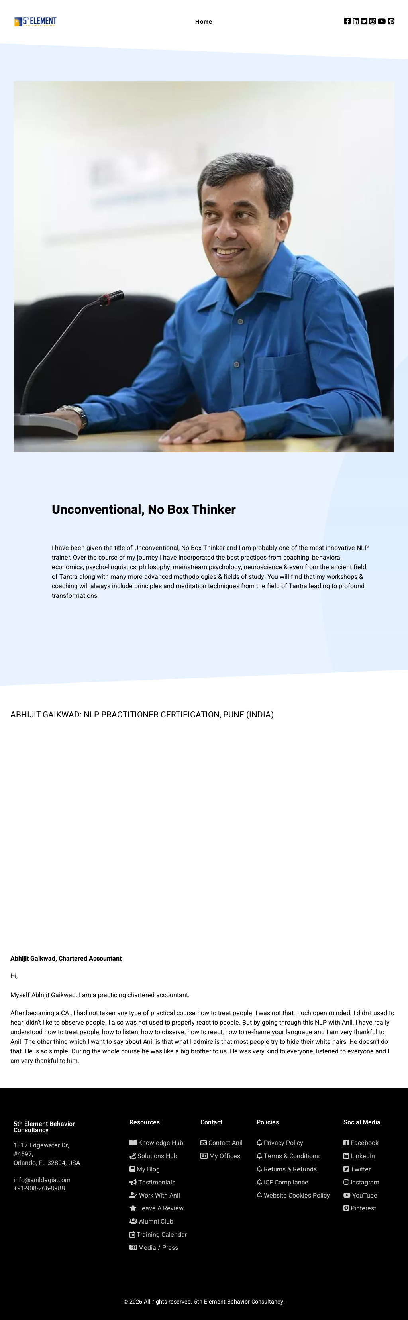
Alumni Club (156, 1221)
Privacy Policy (283, 1143)
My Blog (148, 1169)
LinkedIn (363, 1156)
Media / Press (158, 1248)
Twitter (361, 1169)
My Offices (224, 1156)
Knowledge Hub (160, 1143)
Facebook (365, 1143)
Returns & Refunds (290, 1169)
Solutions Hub (157, 1156)
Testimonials (156, 1182)
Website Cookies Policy (297, 1195)
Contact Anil (225, 1143)
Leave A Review (161, 1208)
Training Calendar (162, 1234)
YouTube (364, 1195)
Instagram (365, 1182)
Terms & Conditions (292, 1156)
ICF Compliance (286, 1182)
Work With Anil (159, 1195)
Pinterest (363, 1208)
